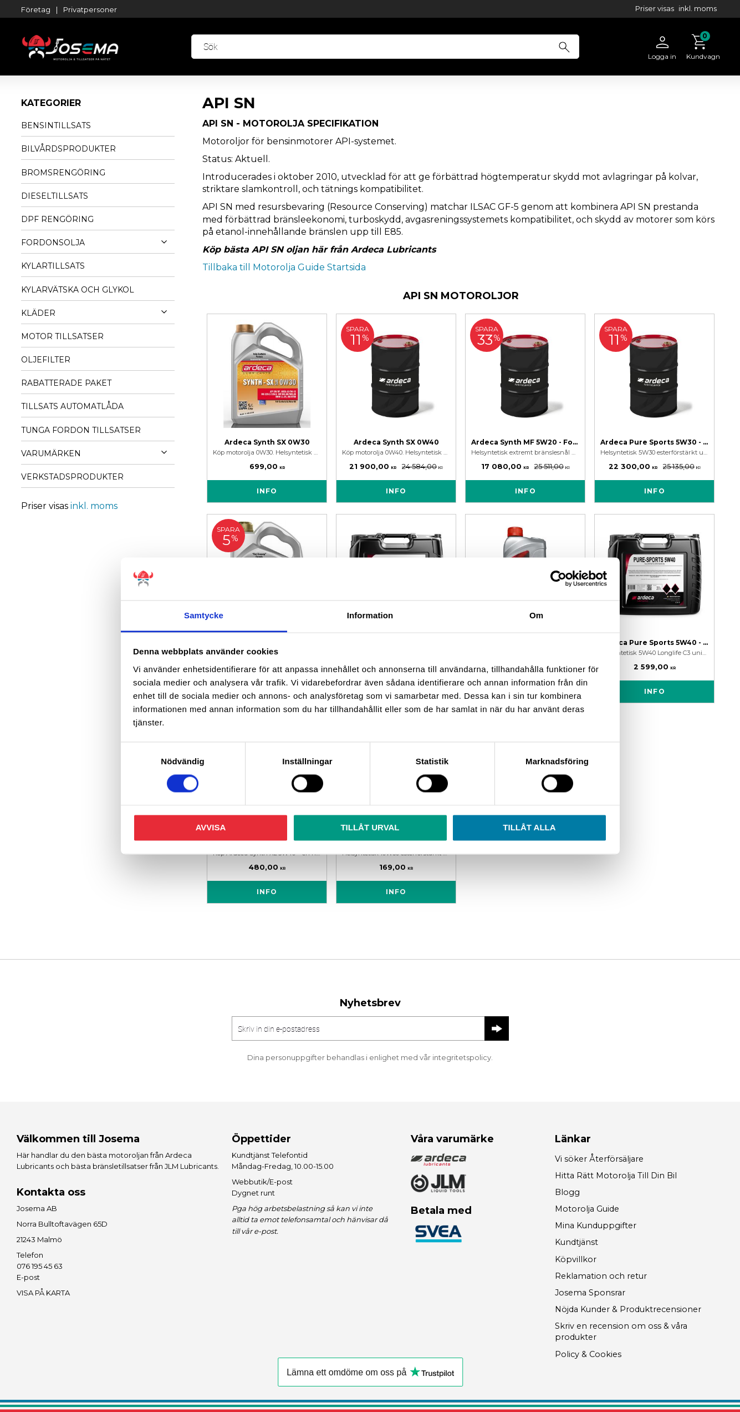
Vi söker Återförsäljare (599, 1159)
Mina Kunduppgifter (595, 1226)
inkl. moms (697, 8)
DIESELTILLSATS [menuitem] (54, 196)
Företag (35, 9)
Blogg (567, 1192)
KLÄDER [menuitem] (38, 313)
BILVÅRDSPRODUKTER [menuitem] (68, 149)
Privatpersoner (90, 9)
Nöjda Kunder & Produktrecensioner (628, 1309)
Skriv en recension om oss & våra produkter (621, 1331)
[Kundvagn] (700, 46)
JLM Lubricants (191, 1166)
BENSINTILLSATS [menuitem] (56, 125)
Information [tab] (370, 615)
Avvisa (211, 827)
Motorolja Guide (587, 1209)
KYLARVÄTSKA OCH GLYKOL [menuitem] (77, 290)
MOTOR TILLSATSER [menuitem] (62, 336)
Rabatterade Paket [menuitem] (66, 383)
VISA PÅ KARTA (43, 1292)
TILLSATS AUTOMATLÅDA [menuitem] (72, 406)
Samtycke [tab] (203, 615)
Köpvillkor (575, 1259)
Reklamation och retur (601, 1276)
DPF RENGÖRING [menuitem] (57, 219)
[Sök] (570, 45)
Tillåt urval (369, 827)
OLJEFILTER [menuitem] (45, 360)
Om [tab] (536, 615)
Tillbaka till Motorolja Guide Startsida (284, 267)
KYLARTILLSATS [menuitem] (53, 266)
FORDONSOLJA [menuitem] (53, 243)
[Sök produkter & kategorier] (392, 46)
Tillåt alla (529, 827)
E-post (28, 1277)
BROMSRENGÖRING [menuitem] (63, 173)
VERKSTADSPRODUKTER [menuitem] (72, 477)
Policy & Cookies (588, 1354)
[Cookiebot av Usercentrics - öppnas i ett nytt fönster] (558, 579)
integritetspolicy (461, 1057)
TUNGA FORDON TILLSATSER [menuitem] (81, 430)
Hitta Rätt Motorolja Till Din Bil (616, 1176)
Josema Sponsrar (590, 1293)
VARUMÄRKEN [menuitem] (51, 453)
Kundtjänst (576, 1242)
